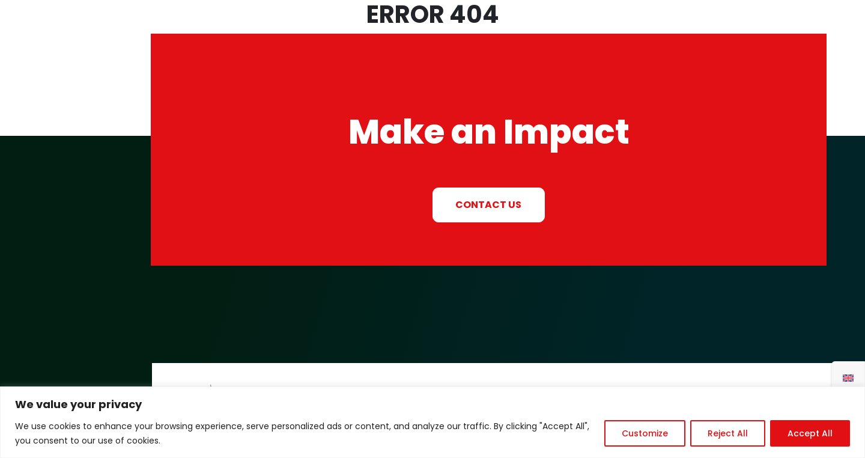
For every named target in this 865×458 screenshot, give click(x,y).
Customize (645, 433)
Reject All (728, 433)
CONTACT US (488, 205)
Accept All (810, 433)
